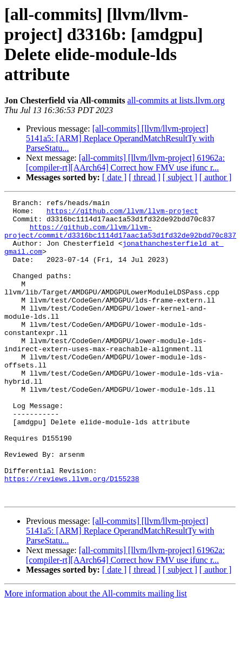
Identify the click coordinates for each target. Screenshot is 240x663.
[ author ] (215, 177)
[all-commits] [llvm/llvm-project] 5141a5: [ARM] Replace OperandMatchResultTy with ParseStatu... (120, 138)
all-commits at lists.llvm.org (176, 100)
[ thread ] (145, 177)
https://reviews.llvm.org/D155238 (71, 535)
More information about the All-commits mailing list (95, 653)
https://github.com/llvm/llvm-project (122, 214)
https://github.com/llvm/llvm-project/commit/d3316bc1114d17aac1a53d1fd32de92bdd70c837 (120, 238)
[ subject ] (180, 177)
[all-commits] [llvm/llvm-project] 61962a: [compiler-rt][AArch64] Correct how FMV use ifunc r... (125, 162)
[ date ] (114, 177)
